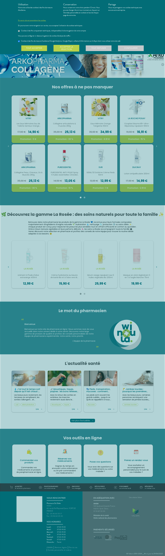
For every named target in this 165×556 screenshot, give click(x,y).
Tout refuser (98, 48)
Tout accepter (34, 48)
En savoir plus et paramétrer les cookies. (32, 20)
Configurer (131, 48)
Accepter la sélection (66, 48)
